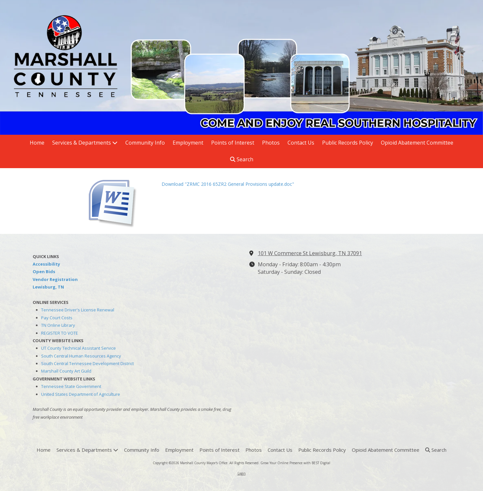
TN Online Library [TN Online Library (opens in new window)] (58, 325)
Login (242, 473)
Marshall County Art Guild (66, 371)
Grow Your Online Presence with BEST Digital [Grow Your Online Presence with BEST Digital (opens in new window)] (295, 463)
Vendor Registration (55, 279)
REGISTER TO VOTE (59, 333)
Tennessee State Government (71, 386)
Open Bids (44, 271)
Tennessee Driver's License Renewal (77, 310)
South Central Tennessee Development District (87, 363)
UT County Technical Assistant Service (78, 348)
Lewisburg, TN (48, 287)
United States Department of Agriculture (80, 394)
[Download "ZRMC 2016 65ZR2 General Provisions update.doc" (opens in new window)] (121, 201)
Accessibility (46, 264)
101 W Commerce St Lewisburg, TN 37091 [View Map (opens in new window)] (310, 253)
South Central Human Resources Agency (81, 356)
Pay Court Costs (56, 318)
